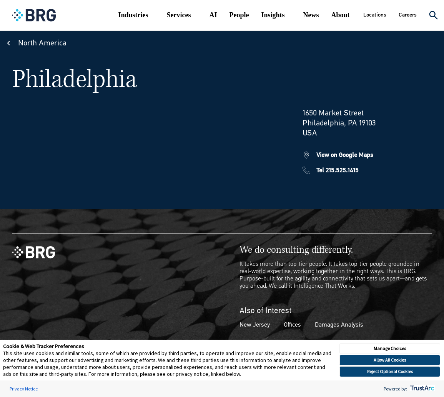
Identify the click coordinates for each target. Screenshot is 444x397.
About (340, 15)
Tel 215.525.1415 (337, 170)
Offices (292, 324)
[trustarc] (421, 389)
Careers (408, 14)
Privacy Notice (24, 389)
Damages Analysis (339, 324)
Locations (374, 14)
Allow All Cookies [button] (390, 360)
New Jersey (254, 324)
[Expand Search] (433, 15)
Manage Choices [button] (390, 348)
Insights (273, 15)
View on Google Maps (344, 155)
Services (179, 15)
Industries (133, 15)
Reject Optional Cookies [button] (390, 371)
